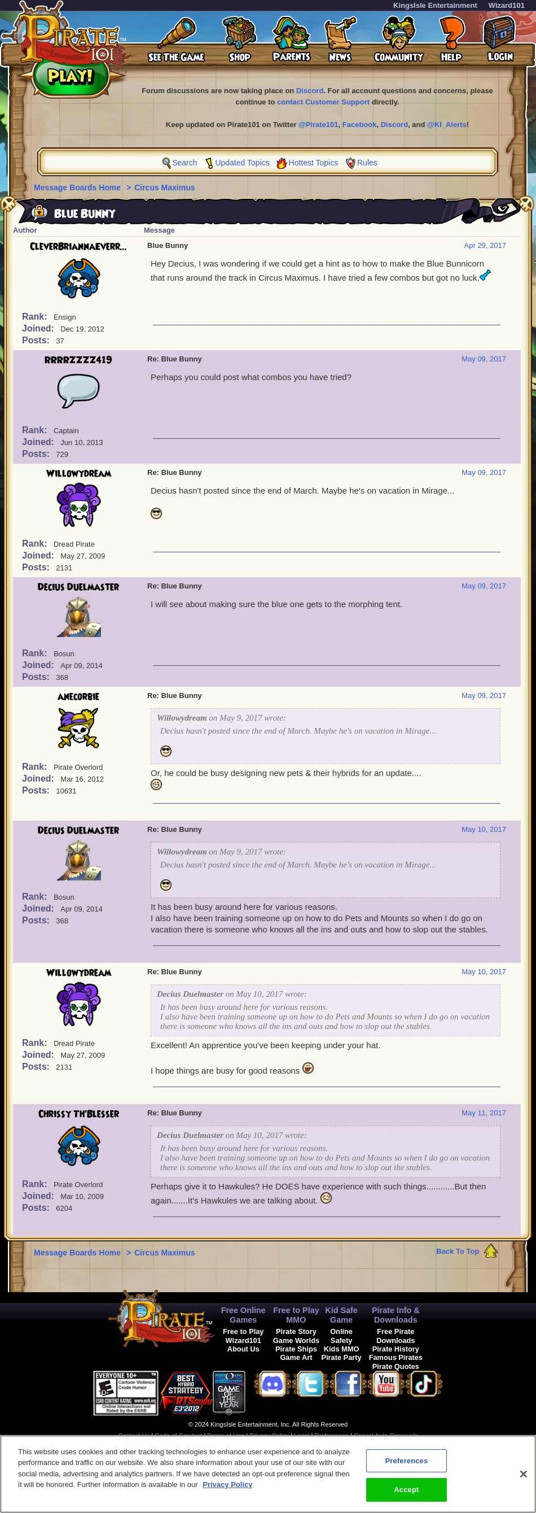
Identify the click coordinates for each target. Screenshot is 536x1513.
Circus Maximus (164, 187)
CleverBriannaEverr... (78, 247)
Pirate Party (342, 1357)
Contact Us (134, 1435)
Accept (406, 1494)
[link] (273, 1391)
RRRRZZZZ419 (78, 360)
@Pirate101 (318, 124)
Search (184, 162)
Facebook (359, 124)
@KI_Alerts (447, 124)
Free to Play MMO (296, 1315)
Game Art (296, 1357)
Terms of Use (225, 1435)
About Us (243, 1349)
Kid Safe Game (341, 1315)
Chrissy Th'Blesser (78, 1114)
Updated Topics (242, 162)
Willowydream (78, 474)
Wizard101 (507, 5)
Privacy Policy (269, 1435)
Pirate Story (296, 1331)
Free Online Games (243, 1315)
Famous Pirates (396, 1357)
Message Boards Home (78, 187)
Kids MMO (341, 1349)
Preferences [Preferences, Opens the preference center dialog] (406, 1464)
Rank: (36, 316)
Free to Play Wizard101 (243, 1335)
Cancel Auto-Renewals (386, 1435)
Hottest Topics (314, 162)
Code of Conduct (178, 1435)
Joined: (39, 328)
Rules (367, 162)
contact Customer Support (323, 102)
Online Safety (341, 1335)
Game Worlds (296, 1340)
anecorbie (78, 697)
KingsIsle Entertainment (435, 5)
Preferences (332, 1435)
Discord (309, 90)
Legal (301, 1435)
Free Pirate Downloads (395, 1335)
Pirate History (395, 1349)
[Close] (523, 1478)
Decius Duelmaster (78, 587)
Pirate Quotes (395, 1366)
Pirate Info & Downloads (396, 1315)
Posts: (37, 340)
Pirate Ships (296, 1349)
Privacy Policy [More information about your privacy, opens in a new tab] (227, 1488)
